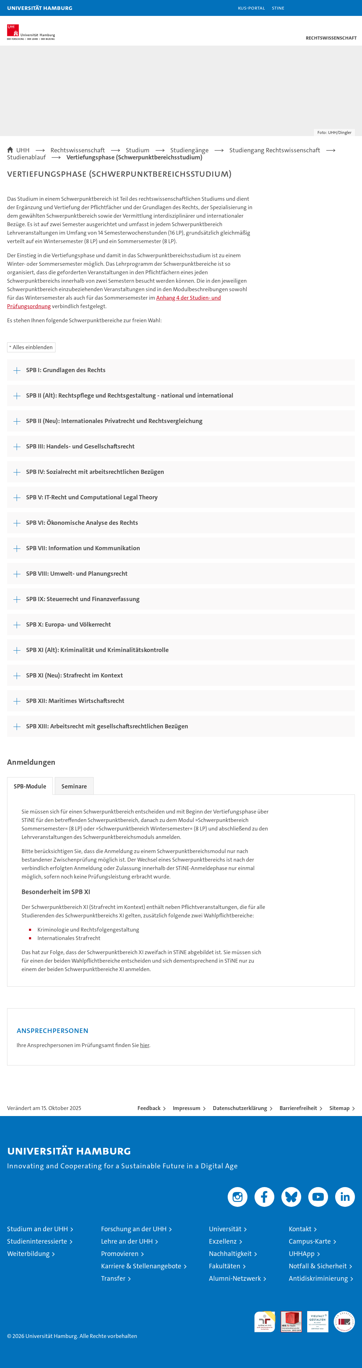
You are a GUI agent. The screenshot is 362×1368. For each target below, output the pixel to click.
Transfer (113, 1278)
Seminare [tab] (76, 786)
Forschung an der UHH (134, 1229)
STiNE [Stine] (278, 7)
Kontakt (300, 1229)
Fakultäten (224, 1266)
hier (144, 1045)
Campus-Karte (310, 1241)
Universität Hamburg (39, 7)
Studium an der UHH (37, 1229)
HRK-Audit (314, 1318)
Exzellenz (223, 1241)
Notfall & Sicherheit (318, 1266)
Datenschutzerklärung (240, 1108)
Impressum (186, 1108)
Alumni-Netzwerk (235, 1278)
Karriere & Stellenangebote (141, 1266)
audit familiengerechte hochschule (264, 1321)
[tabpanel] (181, 890)
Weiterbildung (28, 1253)
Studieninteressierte (37, 1241)
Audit (287, 1315)
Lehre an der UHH (127, 1241)
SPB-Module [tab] (30, 786)
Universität (225, 1229)
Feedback (149, 1108)
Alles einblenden (33, 347)
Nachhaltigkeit (230, 1253)
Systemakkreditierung (344, 1315)
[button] (334, 8)
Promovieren (120, 1253)
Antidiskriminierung (318, 1278)
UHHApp (302, 1253)
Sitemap (339, 1108)
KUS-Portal (251, 7)
